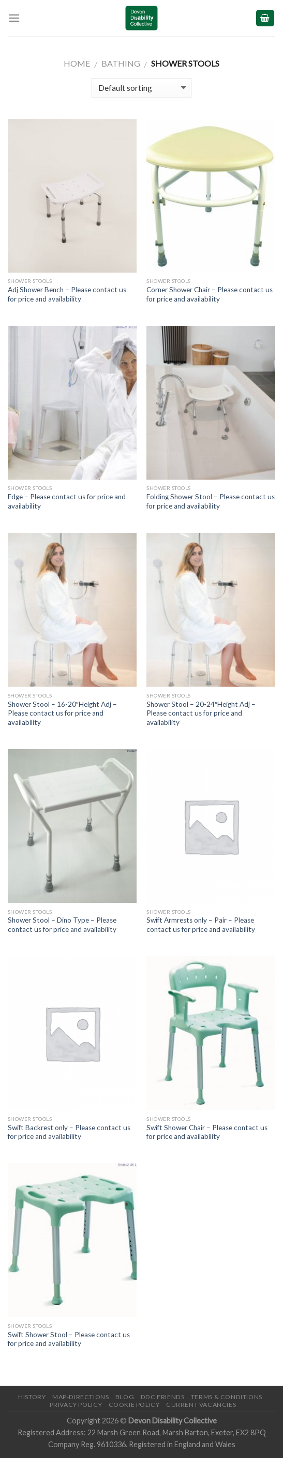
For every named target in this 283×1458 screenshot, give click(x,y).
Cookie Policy (134, 1404)
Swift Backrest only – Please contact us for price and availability (69, 1132)
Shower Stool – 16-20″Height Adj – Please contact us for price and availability (62, 713)
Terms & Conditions (226, 1397)
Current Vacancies (201, 1404)
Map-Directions (80, 1397)
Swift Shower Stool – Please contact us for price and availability (69, 1339)
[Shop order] (141, 88)
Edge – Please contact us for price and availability (67, 501)
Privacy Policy (76, 1404)
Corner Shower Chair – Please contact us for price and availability (209, 294)
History (32, 1397)
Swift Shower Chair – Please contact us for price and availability (206, 1132)
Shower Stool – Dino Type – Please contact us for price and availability (62, 924)
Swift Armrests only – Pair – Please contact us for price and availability (200, 924)
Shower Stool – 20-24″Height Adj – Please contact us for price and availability (201, 713)
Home (77, 63)
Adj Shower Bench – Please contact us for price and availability (67, 294)
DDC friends (163, 1397)
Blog (124, 1397)
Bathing (120, 63)
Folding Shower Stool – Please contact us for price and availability (210, 501)
